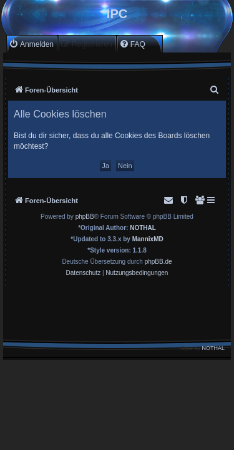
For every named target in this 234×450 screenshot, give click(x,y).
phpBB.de (158, 261)
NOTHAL (143, 227)
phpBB (85, 216)
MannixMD (147, 239)
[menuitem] (31, 44)
